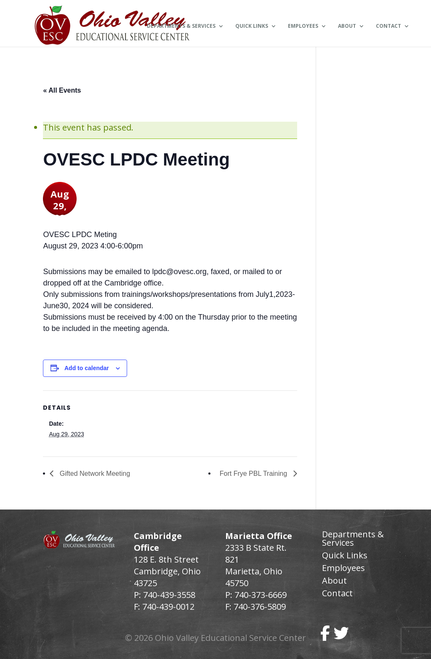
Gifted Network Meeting (94, 473)
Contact (388, 26)
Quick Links (251, 26)
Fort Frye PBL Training (254, 473)
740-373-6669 (260, 594)
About (347, 26)
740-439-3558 (168, 594)
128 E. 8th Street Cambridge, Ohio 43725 (167, 571)
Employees (303, 26)
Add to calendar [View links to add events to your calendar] (86, 368)
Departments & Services (181, 26)
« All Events (62, 90)
